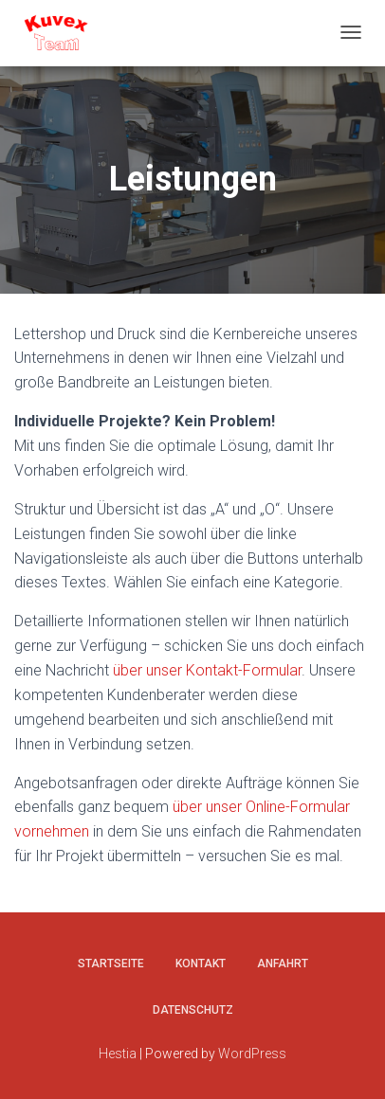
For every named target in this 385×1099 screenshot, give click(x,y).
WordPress (252, 1053)
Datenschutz (193, 1010)
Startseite (111, 963)
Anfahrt (282, 963)
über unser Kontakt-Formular (207, 670)
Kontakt (200, 963)
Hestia (118, 1053)
